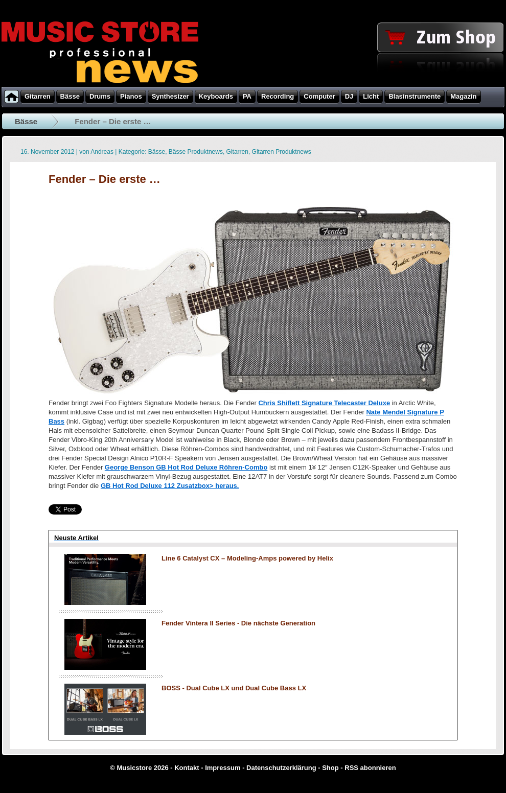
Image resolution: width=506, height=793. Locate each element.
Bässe (26, 121)
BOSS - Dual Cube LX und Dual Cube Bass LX (234, 688)
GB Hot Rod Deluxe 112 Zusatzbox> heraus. (170, 485)
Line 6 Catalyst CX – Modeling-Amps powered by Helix (247, 558)
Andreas (101, 151)
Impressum (222, 768)
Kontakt (186, 768)
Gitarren (237, 151)
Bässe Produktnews (196, 151)
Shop (330, 768)
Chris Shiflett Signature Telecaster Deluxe (324, 403)
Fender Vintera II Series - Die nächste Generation (238, 623)
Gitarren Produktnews (281, 151)
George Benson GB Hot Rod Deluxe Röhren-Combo (186, 467)
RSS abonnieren (370, 768)
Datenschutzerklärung (281, 768)
